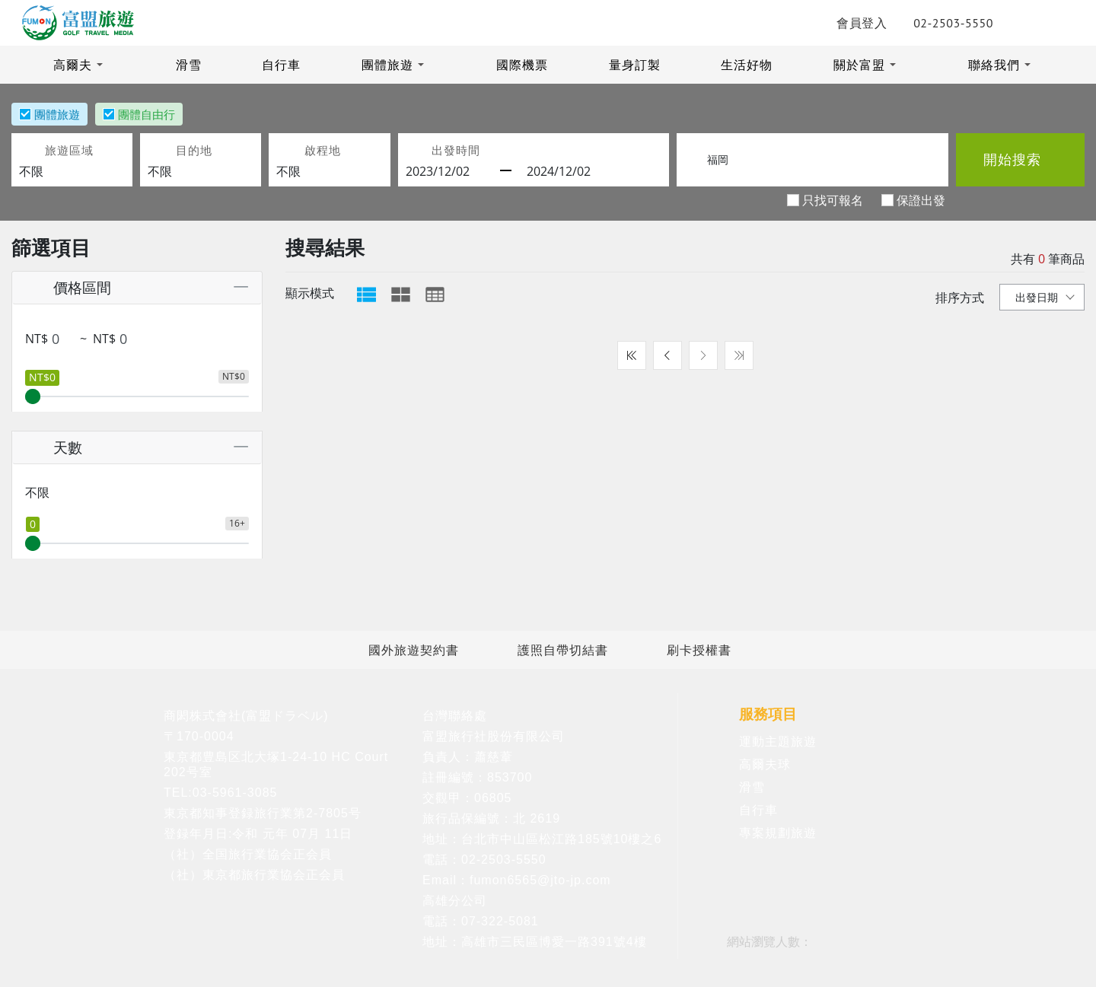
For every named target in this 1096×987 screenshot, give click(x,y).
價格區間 (66, 287)
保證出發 (921, 200)
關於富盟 (859, 64)
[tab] (366, 294)
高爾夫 (72, 64)
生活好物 (747, 64)
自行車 (281, 64)
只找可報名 (832, 200)
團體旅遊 (387, 64)
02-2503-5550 (934, 22)
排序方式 (959, 297)
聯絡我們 (994, 64)
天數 (52, 447)
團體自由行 (146, 114)
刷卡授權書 (699, 650)
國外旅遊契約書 (413, 650)
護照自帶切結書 (563, 650)
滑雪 (189, 64)
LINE (1007, 22)
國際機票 (522, 64)
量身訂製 (635, 64)
